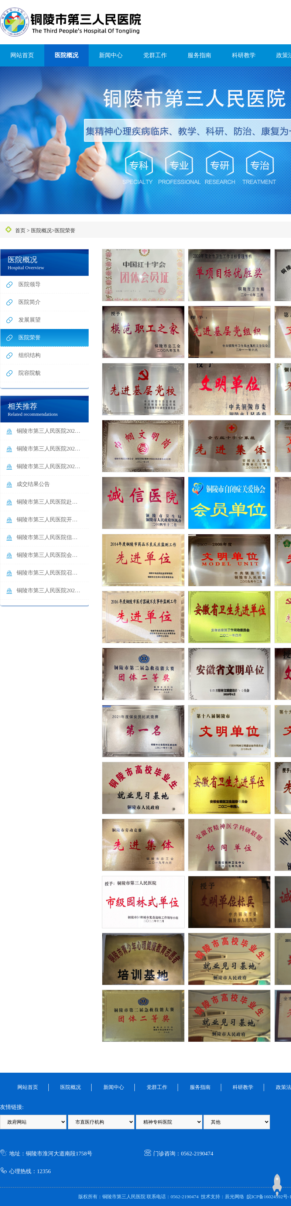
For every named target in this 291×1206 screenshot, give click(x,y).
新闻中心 (111, 55)
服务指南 (199, 55)
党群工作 (155, 55)
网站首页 (22, 55)
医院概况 (66, 55)
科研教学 (244, 55)
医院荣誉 (65, 230)
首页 (20, 230)
